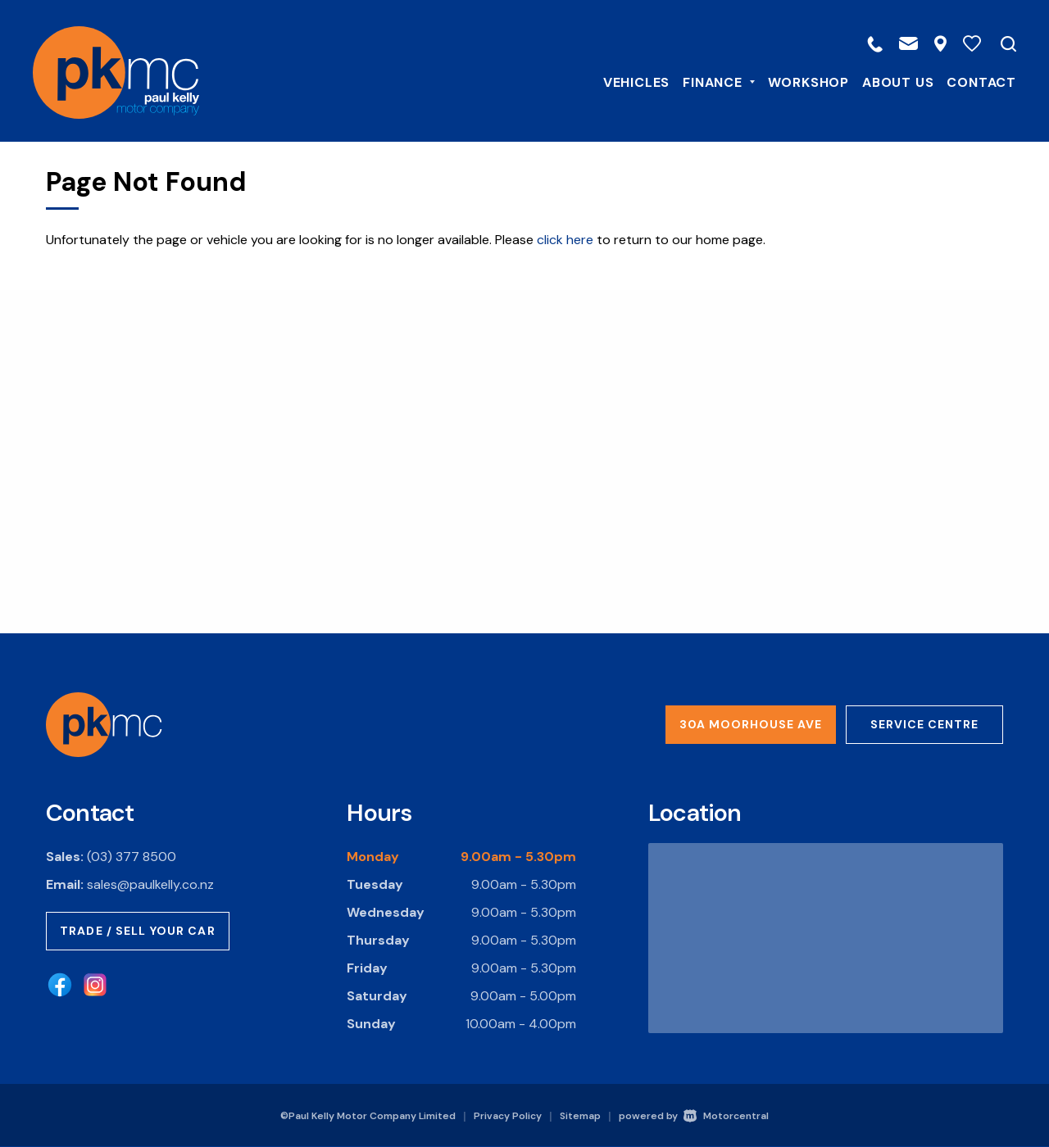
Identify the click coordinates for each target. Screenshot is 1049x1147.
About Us (884, 80)
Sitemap (580, 1115)
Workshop (795, 80)
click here (565, 239)
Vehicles (623, 80)
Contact (968, 80)
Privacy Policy (508, 1115)
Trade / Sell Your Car (138, 930)
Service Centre (924, 724)
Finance (705, 80)
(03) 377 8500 (131, 856)
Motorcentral (726, 1115)
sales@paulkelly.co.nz (150, 884)
